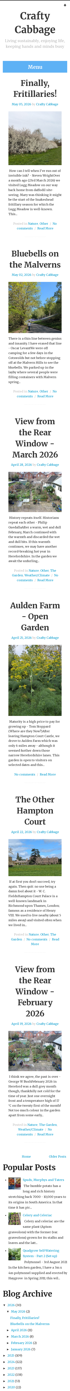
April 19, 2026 (21, 1024)
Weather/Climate (37, 575)
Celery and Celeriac (37, 1215)
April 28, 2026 (21, 465)
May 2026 (18, 1311)
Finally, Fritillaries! (24, 1318)
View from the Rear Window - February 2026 (35, 991)
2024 (11, 1362)
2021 (10, 1381)
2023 (10, 1368)
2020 (11, 1387)
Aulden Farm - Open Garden (35, 617)
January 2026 (21, 1349)
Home (26, 1156)
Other (44, 223)
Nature (33, 223)
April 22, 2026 (21, 832)
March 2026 (20, 1336)
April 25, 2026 (21, 638)
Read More (45, 228)
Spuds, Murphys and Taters (43, 1180)
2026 (11, 1305)
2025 (10, 1355)
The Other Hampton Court (35, 811)
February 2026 (21, 1343)
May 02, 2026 (21, 275)
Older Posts (57, 1156)
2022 (11, 1375)
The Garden (48, 1125)
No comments (24, 774)
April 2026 (19, 1330)
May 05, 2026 (21, 104)
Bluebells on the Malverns (30, 1324)
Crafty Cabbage (47, 104)
